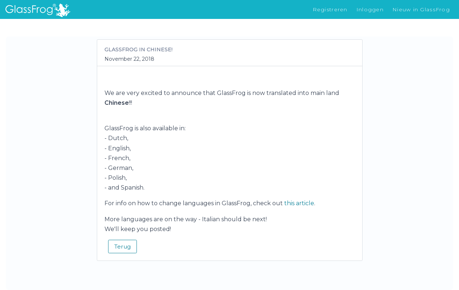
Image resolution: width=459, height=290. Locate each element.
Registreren (330, 9)
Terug (122, 246)
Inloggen (370, 9)
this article (299, 203)
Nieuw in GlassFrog (421, 9)
